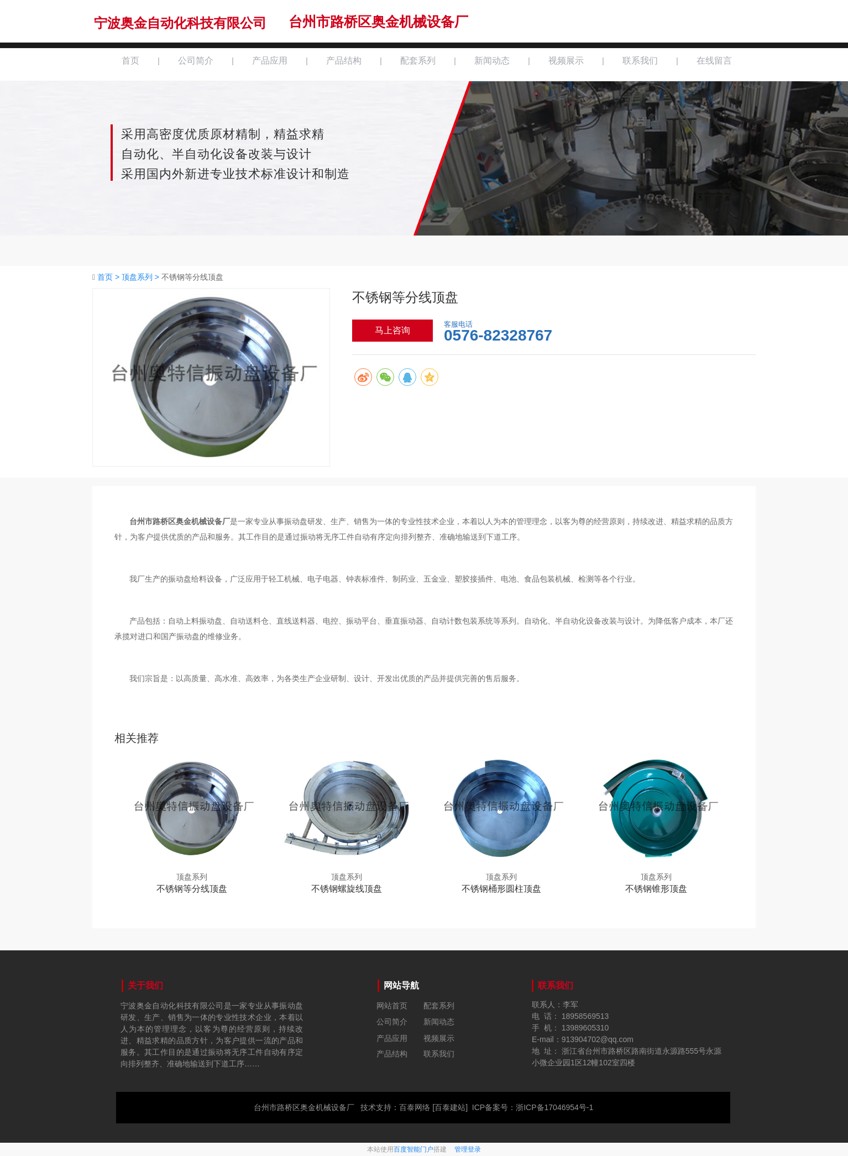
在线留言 (714, 60)
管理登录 (467, 1149)
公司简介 (195, 60)
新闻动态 (492, 60)
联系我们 (640, 60)
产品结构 (344, 60)
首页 (130, 60)
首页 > (109, 277)
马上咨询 (392, 330)
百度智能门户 (413, 1149)
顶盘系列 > (141, 277)
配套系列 (418, 60)
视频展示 (566, 60)
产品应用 (269, 60)
